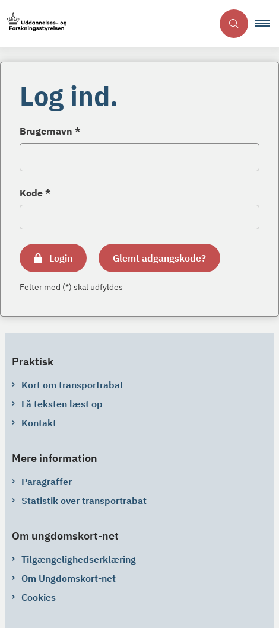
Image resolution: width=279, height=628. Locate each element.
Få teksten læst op (62, 404)
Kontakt (38, 423)
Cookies (38, 597)
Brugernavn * (50, 131)
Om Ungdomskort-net (68, 578)
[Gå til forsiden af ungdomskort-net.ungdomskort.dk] (106, 24)
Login (60, 258)
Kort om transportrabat (72, 385)
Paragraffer (46, 481)
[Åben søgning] (234, 23)
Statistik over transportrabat (84, 500)
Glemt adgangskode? (159, 258)
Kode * (35, 193)
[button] (267, 24)
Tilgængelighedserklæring (78, 559)
